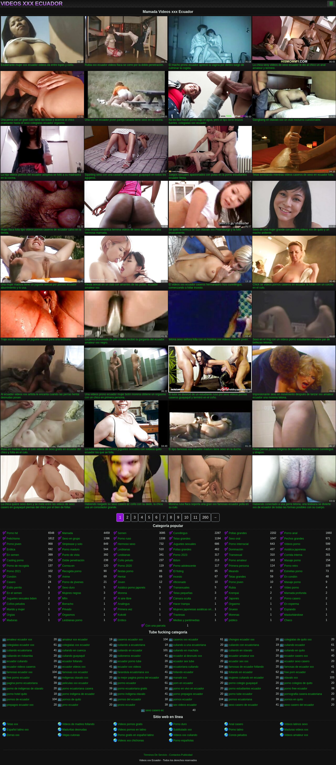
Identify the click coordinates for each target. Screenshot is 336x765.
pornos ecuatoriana (240, 699)
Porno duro (180, 724)
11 (195, 517)
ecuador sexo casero (296, 661)
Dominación (236, 549)
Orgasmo (234, 604)
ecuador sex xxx (238, 661)
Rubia (232, 587)
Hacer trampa (181, 604)
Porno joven (14, 544)
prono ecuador (126, 704)
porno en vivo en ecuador (188, 688)
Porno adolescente (184, 565)
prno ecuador (70, 704)
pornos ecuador (182, 699)
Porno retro (291, 565)
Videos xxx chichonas (131, 740)
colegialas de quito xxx (298, 639)
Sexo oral (234, 538)
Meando (233, 571)
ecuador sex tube (183, 661)
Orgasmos (68, 614)
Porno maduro (70, 549)
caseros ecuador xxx (130, 639)
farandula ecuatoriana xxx (133, 672)
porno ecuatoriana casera (77, 688)
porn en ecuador (183, 683)
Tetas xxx (12, 724)
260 (205, 517)
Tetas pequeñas (183, 593)
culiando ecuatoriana (19, 650)
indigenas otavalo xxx (75, 677)
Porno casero (292, 598)
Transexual (235, 555)
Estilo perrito (14, 587)
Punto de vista (70, 555)
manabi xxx (180, 677)
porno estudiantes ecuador (245, 688)
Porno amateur (238, 560)
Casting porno (15, 560)
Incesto (177, 576)
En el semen (14, 593)
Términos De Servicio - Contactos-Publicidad (168, 754)
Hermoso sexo (126, 544)
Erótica (11, 549)
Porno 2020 (125, 565)
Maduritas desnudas (74, 729)
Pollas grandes (238, 533)
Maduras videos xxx (296, 729)
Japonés (234, 598)
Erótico (122, 620)
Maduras (12, 620)
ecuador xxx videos (129, 666)
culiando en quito (294, 650)
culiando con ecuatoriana (244, 645)
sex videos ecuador (185, 704)
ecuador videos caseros (21, 666)
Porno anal (290, 533)
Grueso (233, 609)
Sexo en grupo (71, 538)
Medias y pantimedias (186, 620)
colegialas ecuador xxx (20, 645)
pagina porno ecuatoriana (22, 683)
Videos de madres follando (78, 724)
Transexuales (181, 587)
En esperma (291, 604)
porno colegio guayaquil (243, 683)
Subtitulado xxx (182, 729)
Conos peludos (238, 735)
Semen (122, 533)
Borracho (67, 604)
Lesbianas (124, 549)
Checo (288, 620)
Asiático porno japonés (131, 587)
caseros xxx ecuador (185, 639)
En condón (290, 576)
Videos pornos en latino (132, 729)
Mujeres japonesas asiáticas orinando (194, 609)
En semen (13, 555)
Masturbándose (293, 614)
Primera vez (125, 609)
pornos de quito (71, 699)
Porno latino (236, 729)
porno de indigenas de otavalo (25, 688)
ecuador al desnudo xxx (187, 655)
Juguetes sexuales (184, 544)
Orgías (11, 614)
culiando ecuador (294, 645)
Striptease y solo (72, 544)
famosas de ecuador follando (246, 666)
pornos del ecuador (129, 699)
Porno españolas (183, 740)
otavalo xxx (291, 677)
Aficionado (179, 582)
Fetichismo (13, 538)
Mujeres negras (71, 593)
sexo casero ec (154, 710)
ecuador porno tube (129, 661)
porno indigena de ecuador (78, 694)
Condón (11, 576)
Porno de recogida (18, 565)
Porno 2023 (180, 555)
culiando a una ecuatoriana (189, 645)
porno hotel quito (17, 694)
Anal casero (236, 724)
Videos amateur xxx (296, 735)
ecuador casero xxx (296, 655)
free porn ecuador (295, 672)
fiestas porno (125, 571)
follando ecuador (183, 672)
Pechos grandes (294, 538)
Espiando (290, 609)
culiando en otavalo (240, 650)
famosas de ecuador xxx (299, 666)
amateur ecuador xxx (19, 639)
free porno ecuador (18, 677)
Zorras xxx (13, 735)
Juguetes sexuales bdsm (22, 598)
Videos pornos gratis (130, 724)
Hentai (122, 576)
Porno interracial (238, 544)
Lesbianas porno (72, 620)
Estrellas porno (293, 571)
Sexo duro (68, 587)
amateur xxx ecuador (75, 639)
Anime (66, 576)
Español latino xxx (18, 729)
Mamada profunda (295, 593)
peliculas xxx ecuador (75, 683)
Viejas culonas (71, 735)
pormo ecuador (127, 683)
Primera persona (239, 565)
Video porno (291, 587)
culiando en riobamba (20, 655)
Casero (11, 582)
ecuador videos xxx (74, 666)
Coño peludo (125, 560)
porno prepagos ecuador (188, 694)
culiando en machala (185, 650)
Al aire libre (124, 598)
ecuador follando (72, 661)
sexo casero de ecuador (243, 704)
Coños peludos (16, 604)
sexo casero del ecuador (299, 704)
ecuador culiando (17, 661)
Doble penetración (73, 560)
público (233, 620)
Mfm (64, 598)
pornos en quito (293, 699)
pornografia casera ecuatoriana (303, 694)
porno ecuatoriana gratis (132, 688)
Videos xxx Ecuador (32, 4)
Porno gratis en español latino (136, 735)
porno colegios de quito (298, 683)
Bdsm (176, 560)
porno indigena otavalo (131, 694)
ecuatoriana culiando (186, 666)
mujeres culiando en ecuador (246, 677)
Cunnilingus (180, 533)
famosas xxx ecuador (75, 672)
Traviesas (179, 614)
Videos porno (292, 544)
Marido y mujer (16, 609)
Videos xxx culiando (185, 735)
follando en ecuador (241, 672)
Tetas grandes (181, 538)
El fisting (178, 571)
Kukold (122, 614)
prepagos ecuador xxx (20, 704)
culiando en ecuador (130, 650)
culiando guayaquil (73, 655)
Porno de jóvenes (72, 582)
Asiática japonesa (295, 549)
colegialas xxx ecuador (76, 645)
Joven (121, 582)
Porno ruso (124, 538)
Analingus (124, 604)
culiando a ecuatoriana (131, 645)
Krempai (234, 593)
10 (186, 517)
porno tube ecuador (240, 694)
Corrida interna (293, 555)
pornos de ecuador (18, 699)
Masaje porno (292, 560)
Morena (122, 593)
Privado (66, 609)
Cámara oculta (182, 598)
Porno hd (12, 533)
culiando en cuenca (74, 650)
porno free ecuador (295, 688)
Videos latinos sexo (296, 724)
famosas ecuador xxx (19, 672)
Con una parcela (155, 625)
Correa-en (68, 565)
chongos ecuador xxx (241, 639)
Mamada (67, 533)
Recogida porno (71, 571)
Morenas (234, 614)
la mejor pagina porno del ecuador (138, 677)
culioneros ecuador (129, 655)
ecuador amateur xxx (241, 655)
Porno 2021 (14, 571)
